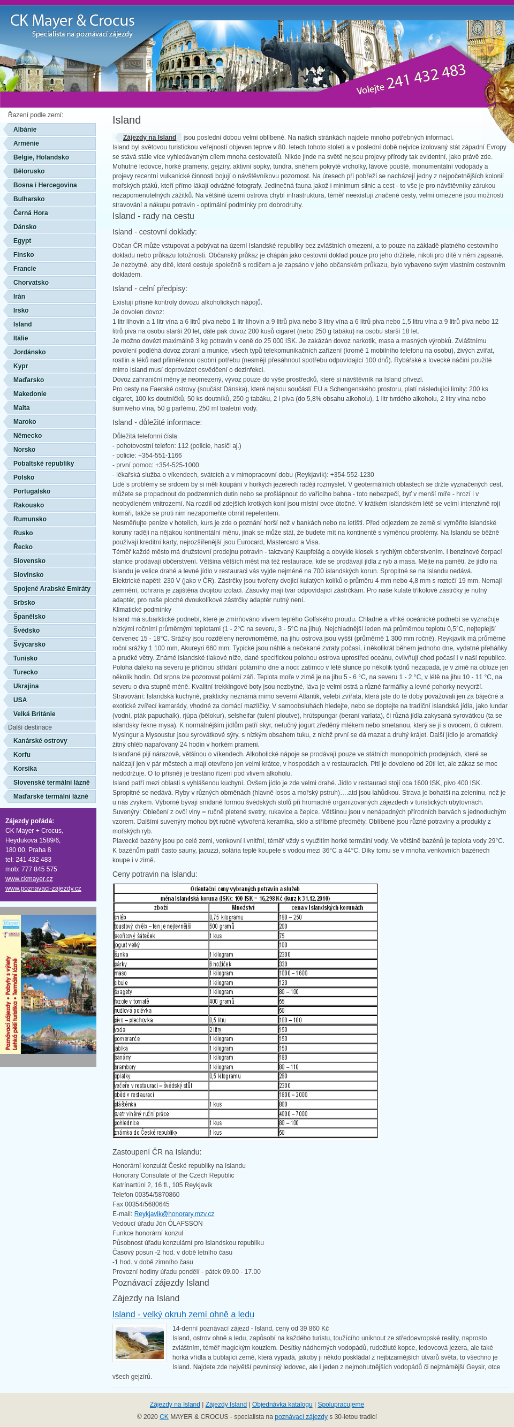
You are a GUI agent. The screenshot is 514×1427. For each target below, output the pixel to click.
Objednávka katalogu (282, 1404)
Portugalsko (31, 491)
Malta (21, 408)
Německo (27, 435)
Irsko (21, 310)
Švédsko (26, 630)
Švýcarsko (29, 644)
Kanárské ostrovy (40, 741)
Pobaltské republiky (43, 463)
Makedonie (30, 394)
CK (164, 1417)
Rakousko (28, 505)
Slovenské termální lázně (51, 782)
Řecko (23, 547)
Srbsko (24, 602)
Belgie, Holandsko (41, 157)
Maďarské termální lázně (50, 796)
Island (22, 324)
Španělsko (29, 616)
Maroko (24, 422)
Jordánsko (29, 352)
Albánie (24, 129)
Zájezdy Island (226, 1404)
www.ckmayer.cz (29, 879)
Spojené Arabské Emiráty (51, 589)
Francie (24, 268)
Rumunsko (30, 519)
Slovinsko (28, 575)
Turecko (25, 672)
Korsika (25, 768)
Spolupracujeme (341, 1404)
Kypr (20, 366)
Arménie (26, 143)
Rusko (23, 533)
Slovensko (29, 561)
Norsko (24, 449)
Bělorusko (29, 171)
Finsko (23, 255)
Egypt (22, 241)
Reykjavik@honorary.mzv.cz (174, 1214)
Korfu (22, 754)
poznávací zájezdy (301, 1417)
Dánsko (24, 227)
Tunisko (25, 658)
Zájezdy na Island (149, 137)
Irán (19, 296)
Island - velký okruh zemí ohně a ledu (183, 1314)
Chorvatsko (31, 282)
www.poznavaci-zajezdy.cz (43, 888)
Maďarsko (28, 380)
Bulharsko (29, 199)
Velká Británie (34, 714)
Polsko (23, 477)
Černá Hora (30, 213)
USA (20, 700)
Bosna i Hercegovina (45, 185)
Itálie (20, 338)
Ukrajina (26, 686)
